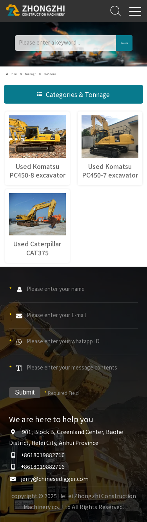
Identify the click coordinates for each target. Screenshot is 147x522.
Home (12, 74)
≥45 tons (50, 74)
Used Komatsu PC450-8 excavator (37, 170)
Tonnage (30, 74)
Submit (24, 392)
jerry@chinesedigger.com (55, 479)
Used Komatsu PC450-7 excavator (110, 170)
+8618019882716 (43, 455)
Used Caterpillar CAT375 (37, 248)
